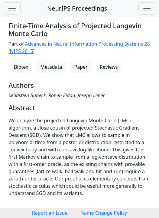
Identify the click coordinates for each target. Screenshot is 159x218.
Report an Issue (50, 213)
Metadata (51, 67)
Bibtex (21, 67)
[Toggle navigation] (12, 8)
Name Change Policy (103, 213)
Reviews (109, 67)
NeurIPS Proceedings (77, 8)
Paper (81, 67)
